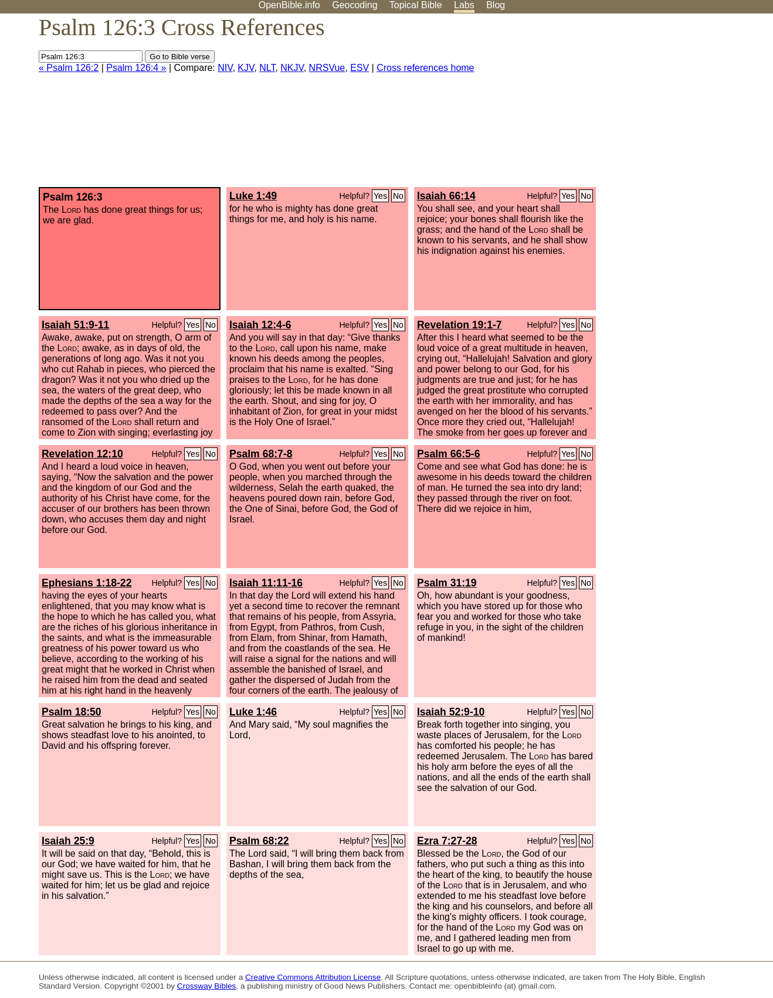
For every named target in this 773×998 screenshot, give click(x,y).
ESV (359, 68)
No (398, 196)
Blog (495, 5)
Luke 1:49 (253, 196)
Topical (415, 5)
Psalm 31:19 (447, 583)
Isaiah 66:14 (446, 196)
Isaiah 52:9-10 (450, 712)
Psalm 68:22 (259, 841)
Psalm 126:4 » (136, 68)
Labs (464, 5)
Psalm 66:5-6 (448, 454)
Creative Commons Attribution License (313, 977)
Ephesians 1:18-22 (87, 583)
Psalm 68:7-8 (261, 454)
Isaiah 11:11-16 (266, 583)
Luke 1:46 (253, 712)
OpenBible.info (289, 5)
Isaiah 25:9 (68, 841)
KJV (246, 68)
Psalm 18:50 (71, 712)
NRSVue (327, 68)
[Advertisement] (654, 105)
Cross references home (425, 68)
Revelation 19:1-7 (459, 325)
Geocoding (354, 5)
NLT (267, 68)
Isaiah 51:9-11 (75, 325)
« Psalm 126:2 (69, 68)
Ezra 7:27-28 (447, 841)
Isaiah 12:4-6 (260, 325)
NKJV (291, 68)
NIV (225, 68)
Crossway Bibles (206, 986)
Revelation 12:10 (82, 454)
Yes (380, 196)
